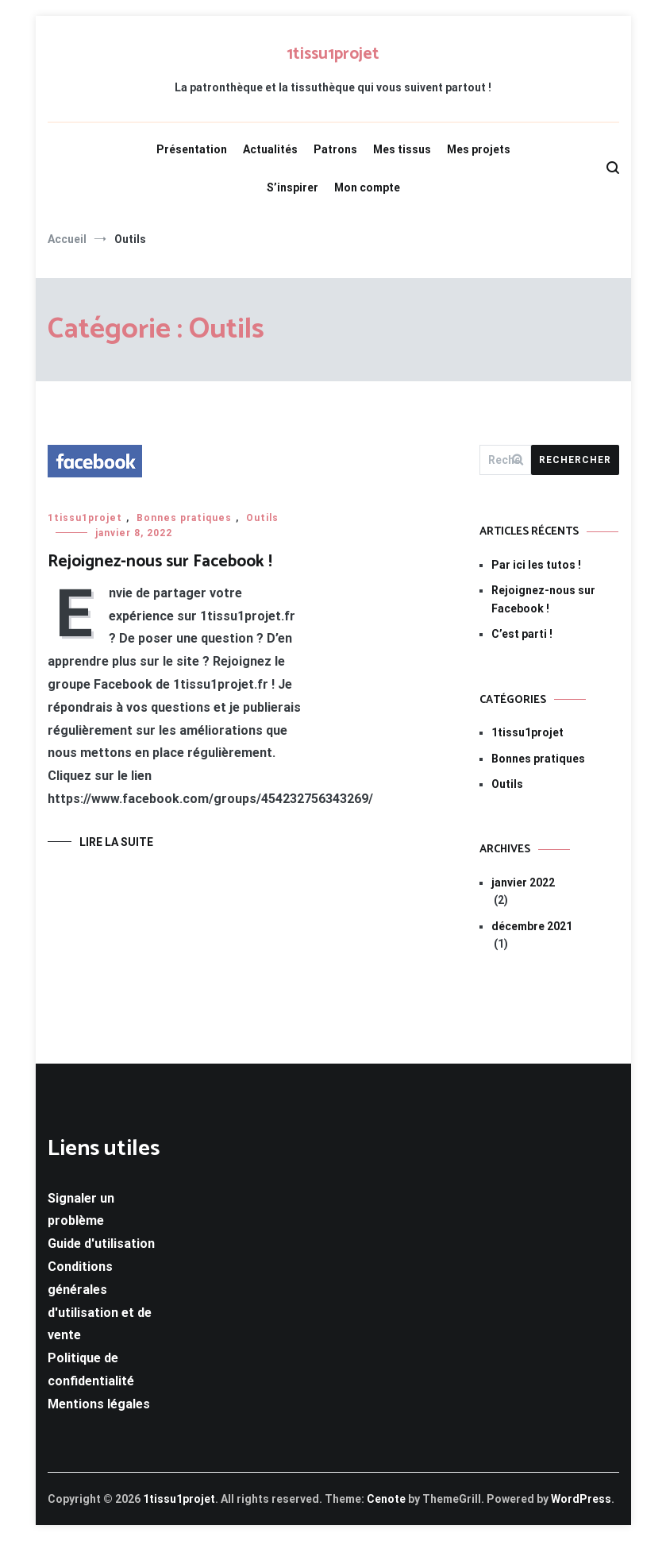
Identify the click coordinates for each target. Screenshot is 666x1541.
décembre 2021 (531, 926)
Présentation (191, 149)
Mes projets (478, 149)
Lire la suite (116, 842)
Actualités (270, 149)
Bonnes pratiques (184, 517)
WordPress (581, 1499)
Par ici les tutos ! (536, 564)
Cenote (386, 1499)
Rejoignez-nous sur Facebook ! (160, 561)
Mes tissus (402, 149)
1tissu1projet (333, 54)
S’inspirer (292, 187)
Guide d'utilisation (101, 1243)
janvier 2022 (523, 882)
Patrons (335, 149)
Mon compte (367, 187)
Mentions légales (99, 1404)
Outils (262, 517)
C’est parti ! (521, 634)
